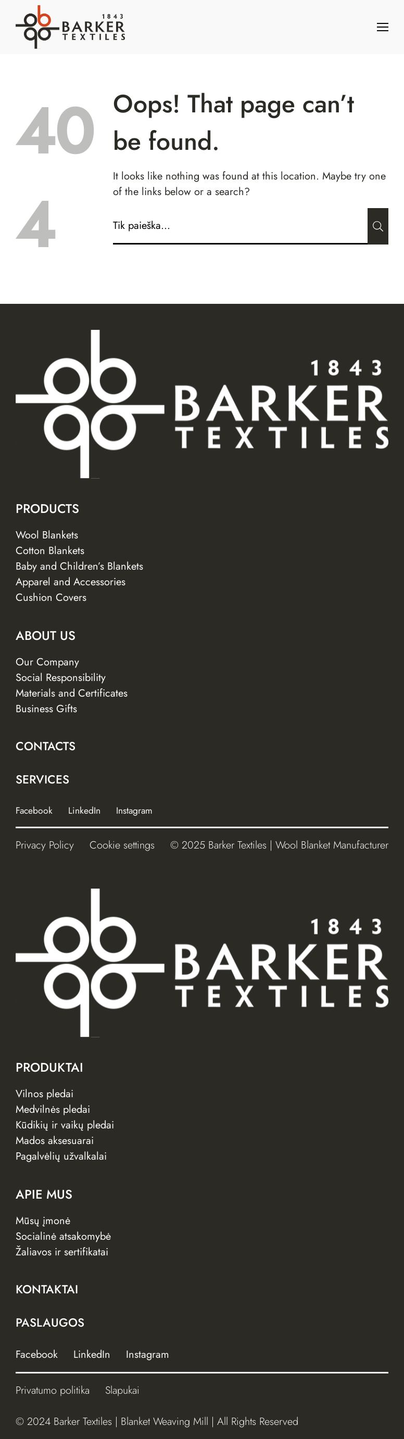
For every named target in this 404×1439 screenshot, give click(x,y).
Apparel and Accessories (70, 581)
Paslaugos (50, 1322)
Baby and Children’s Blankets (79, 566)
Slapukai (122, 1390)
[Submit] (378, 226)
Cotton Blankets (50, 550)
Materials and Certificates (72, 693)
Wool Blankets (47, 535)
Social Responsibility (61, 677)
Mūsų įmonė (43, 1220)
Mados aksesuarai (55, 1140)
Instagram (134, 810)
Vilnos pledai (44, 1093)
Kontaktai (47, 1289)
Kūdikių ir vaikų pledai (65, 1125)
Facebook (34, 810)
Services (42, 779)
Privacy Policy (45, 845)
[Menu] (382, 27)
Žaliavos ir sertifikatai (62, 1252)
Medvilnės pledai (53, 1109)
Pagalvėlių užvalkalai (61, 1156)
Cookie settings (122, 845)
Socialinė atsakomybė (63, 1236)
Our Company (47, 662)
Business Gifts (46, 708)
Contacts (45, 746)
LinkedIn (84, 810)
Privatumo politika (53, 1390)
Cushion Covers (51, 597)
